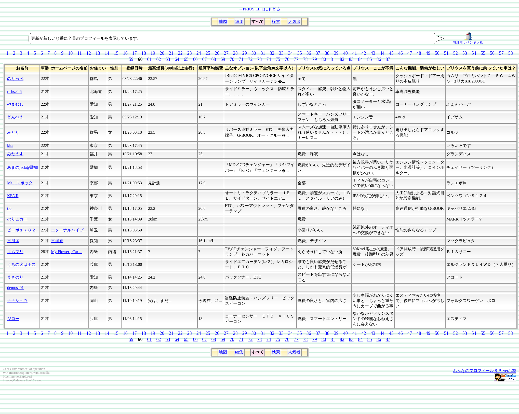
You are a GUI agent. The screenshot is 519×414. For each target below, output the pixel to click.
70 (232, 59)
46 (400, 53)
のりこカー (17, 219)
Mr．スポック (20, 183)
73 (259, 59)
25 (208, 53)
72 (250, 59)
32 (272, 53)
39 (336, 53)
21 (171, 53)
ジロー (13, 318)
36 (309, 53)
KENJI (12, 196)
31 (263, 53)
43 (373, 53)
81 (333, 59)
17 (134, 53)
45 (391, 53)
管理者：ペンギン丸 (468, 41)
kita (10, 145)
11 (79, 53)
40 (345, 53)
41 (354, 53)
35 (299, 53)
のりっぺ (15, 78)
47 (409, 53)
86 (379, 59)
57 (501, 53)
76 (287, 59)
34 (290, 53)
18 (143, 53)
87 (388, 59)
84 (360, 59)
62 (158, 59)
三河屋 (13, 241)
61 (149, 59)
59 (131, 59)
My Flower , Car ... (66, 252)
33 (281, 53)
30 (253, 53)
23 (189, 53)
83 (351, 59)
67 (204, 59)
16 (125, 53)
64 (177, 59)
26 (217, 53)
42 (364, 53)
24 (198, 53)
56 (492, 53)
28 (235, 53)
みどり (13, 132)
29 (244, 53)
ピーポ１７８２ (21, 230)
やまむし (15, 104)
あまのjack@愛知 (22, 167)
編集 (239, 21)
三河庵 (57, 241)
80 (324, 59)
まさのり (15, 277)
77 (296, 59)
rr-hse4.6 (14, 91)
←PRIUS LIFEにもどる (259, 9)
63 (168, 59)
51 (446, 53)
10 (70, 53)
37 (318, 53)
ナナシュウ (17, 300)
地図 (223, 21)
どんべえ (15, 117)
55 (483, 53)
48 (419, 53)
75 (278, 59)
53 (464, 53)
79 (314, 59)
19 (153, 53)
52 (455, 53)
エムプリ (15, 252)
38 (327, 53)
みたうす (15, 154)
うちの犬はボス (21, 264)
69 (223, 59)
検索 (276, 21)
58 (510, 53)
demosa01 (15, 287)
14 (107, 53)
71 (241, 59)
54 (474, 53)
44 (382, 53)
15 (116, 53)
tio (9, 208)
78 (305, 59)
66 (195, 59)
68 (213, 59)
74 (269, 59)
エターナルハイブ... (69, 230)
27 (226, 53)
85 (369, 59)
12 (88, 53)
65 (186, 59)
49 (428, 53)
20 (162, 53)
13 (98, 53)
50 (437, 53)
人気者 (294, 21)
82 (342, 59)
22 (180, 53)
